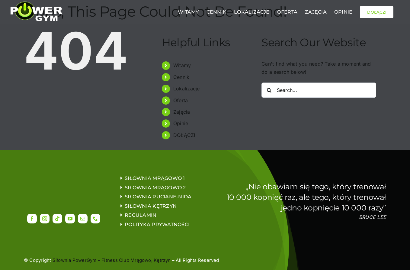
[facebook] (32, 218)
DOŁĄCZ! (184, 135)
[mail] (83, 218)
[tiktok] (57, 218)
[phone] (95, 218)
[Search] (269, 90)
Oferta (180, 100)
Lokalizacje (186, 89)
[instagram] (45, 218)
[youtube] (70, 218)
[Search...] (318, 90)
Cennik (181, 77)
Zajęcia (181, 112)
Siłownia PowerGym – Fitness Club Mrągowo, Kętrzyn (112, 260)
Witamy (182, 65)
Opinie (180, 123)
